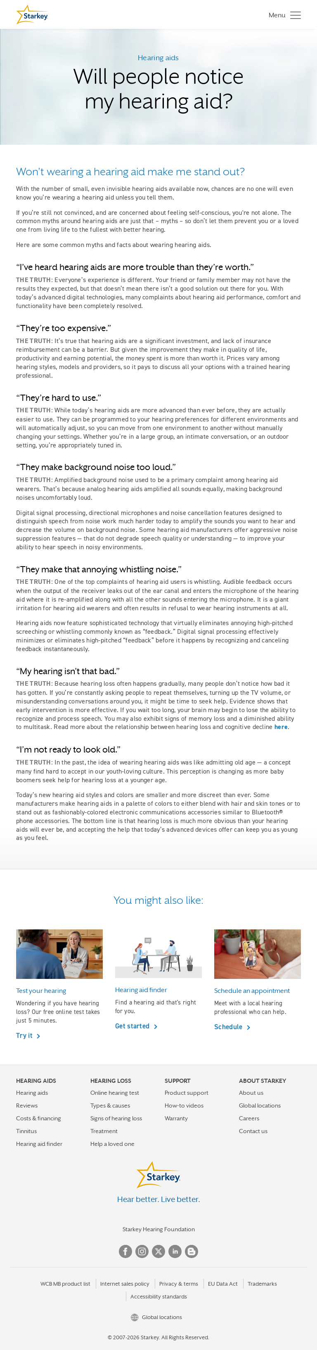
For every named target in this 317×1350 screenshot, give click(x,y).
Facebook (125, 1251)
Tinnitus (26, 1131)
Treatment (104, 1131)
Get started (133, 1025)
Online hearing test (114, 1092)
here (281, 726)
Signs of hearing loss (116, 1118)
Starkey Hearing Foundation (159, 1229)
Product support (186, 1092)
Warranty (176, 1118)
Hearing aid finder (39, 1144)
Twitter (158, 1251)
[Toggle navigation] (283, 14)
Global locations (260, 1105)
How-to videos (184, 1105)
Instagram (142, 1251)
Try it (25, 1035)
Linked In (175, 1251)
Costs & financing (38, 1118)
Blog (191, 1251)
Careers (249, 1118)
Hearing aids (32, 1092)
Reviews (27, 1105)
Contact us (253, 1131)
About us (251, 1092)
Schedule (229, 1026)
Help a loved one (112, 1144)
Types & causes (110, 1105)
